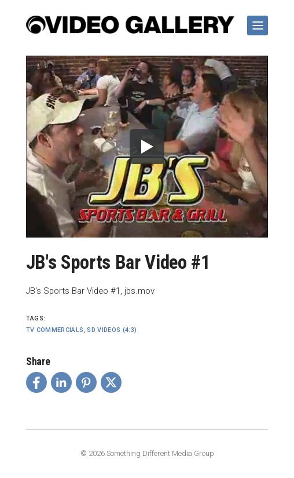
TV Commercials (55, 330)
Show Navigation (255, 21)
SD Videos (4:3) (112, 330)
